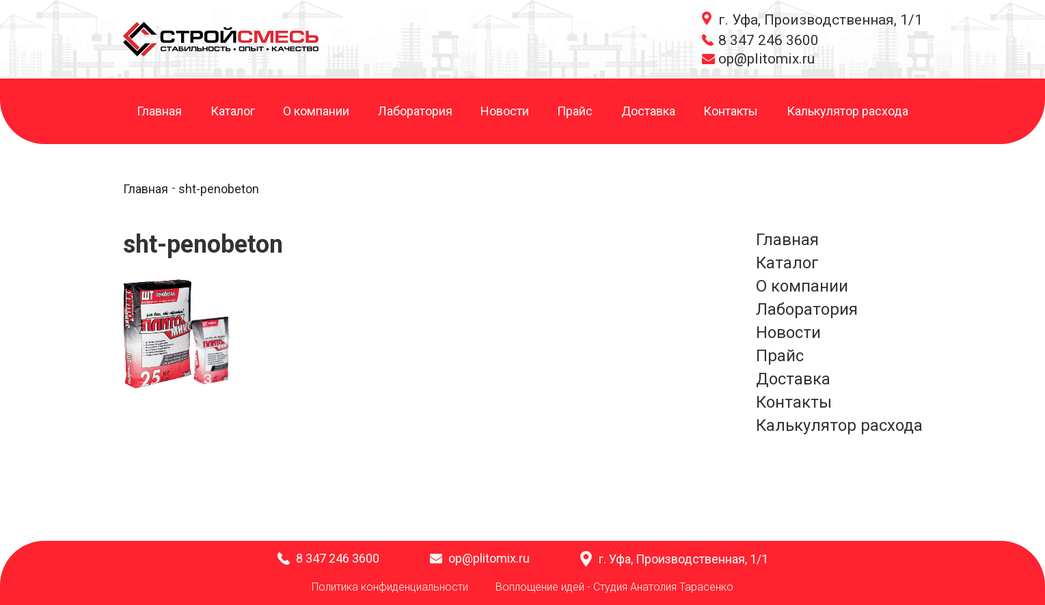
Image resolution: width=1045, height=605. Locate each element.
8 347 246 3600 (768, 40)
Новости (504, 111)
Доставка (648, 111)
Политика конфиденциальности (390, 586)
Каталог (233, 111)
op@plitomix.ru (766, 59)
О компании (316, 111)
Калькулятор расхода (847, 111)
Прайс (575, 111)
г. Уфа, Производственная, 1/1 (820, 20)
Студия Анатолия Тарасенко (663, 586)
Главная (159, 111)
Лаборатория (415, 111)
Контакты (730, 111)
